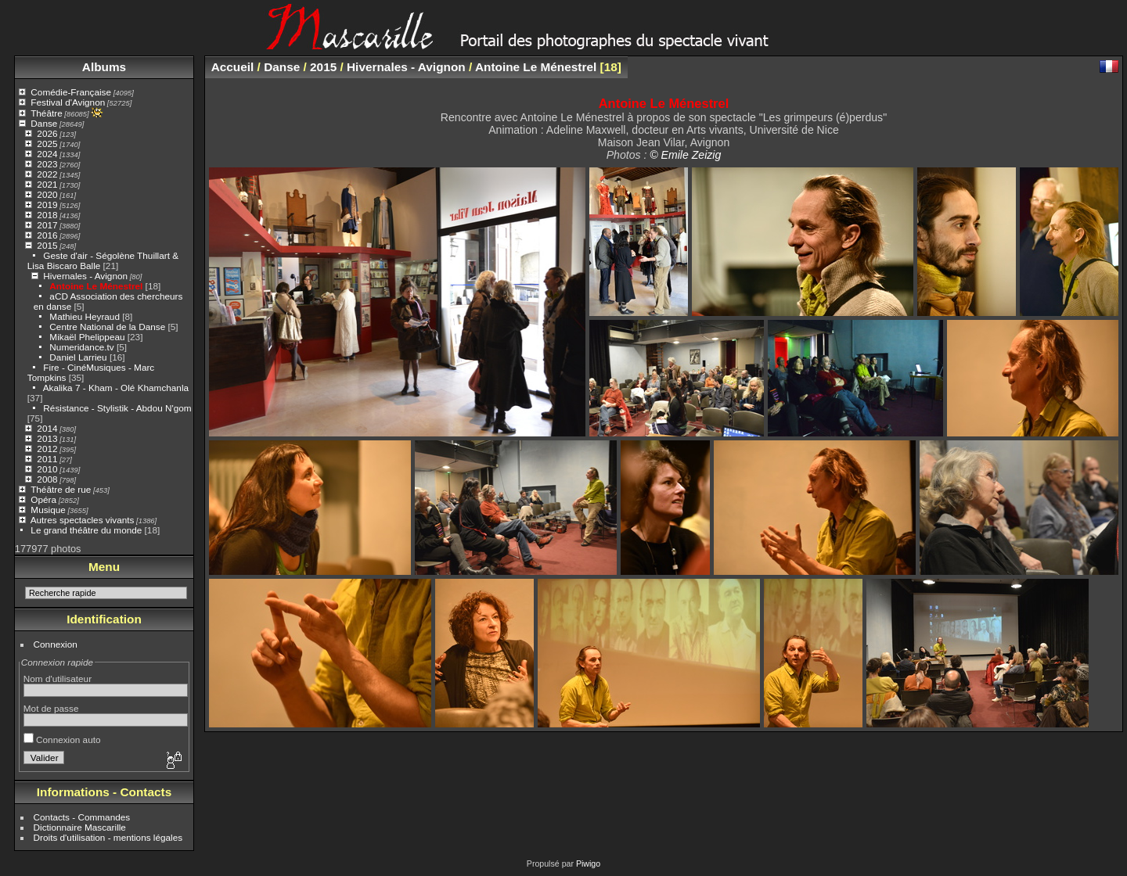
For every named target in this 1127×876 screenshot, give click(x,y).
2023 (47, 164)
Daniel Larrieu (77, 357)
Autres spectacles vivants (83, 520)
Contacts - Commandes (82, 817)
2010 (47, 469)
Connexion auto (62, 739)
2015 (47, 245)
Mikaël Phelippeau (86, 337)
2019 (47, 204)
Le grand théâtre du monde (86, 530)
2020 (47, 194)
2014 (47, 428)
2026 (47, 133)
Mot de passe (51, 708)
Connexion (55, 644)
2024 (47, 154)
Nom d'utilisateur (57, 678)
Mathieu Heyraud (84, 316)
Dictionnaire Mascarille (80, 827)
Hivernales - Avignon (85, 276)
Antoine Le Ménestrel (95, 286)
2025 (47, 143)
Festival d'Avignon (68, 102)
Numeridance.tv (81, 347)
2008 (47, 479)
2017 (47, 225)
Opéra (43, 499)
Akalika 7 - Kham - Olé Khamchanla (116, 387)
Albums (104, 67)
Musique (48, 509)
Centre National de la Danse (107, 326)
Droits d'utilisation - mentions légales (108, 837)
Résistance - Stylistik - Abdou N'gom (117, 408)
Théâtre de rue (61, 489)
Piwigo (588, 863)
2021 (47, 184)
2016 (47, 235)
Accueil (232, 67)
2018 (47, 215)
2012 (47, 448)
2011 (47, 459)
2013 (47, 438)
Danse (44, 123)
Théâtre (47, 113)
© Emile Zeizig (685, 155)
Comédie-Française (71, 92)
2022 (47, 174)
